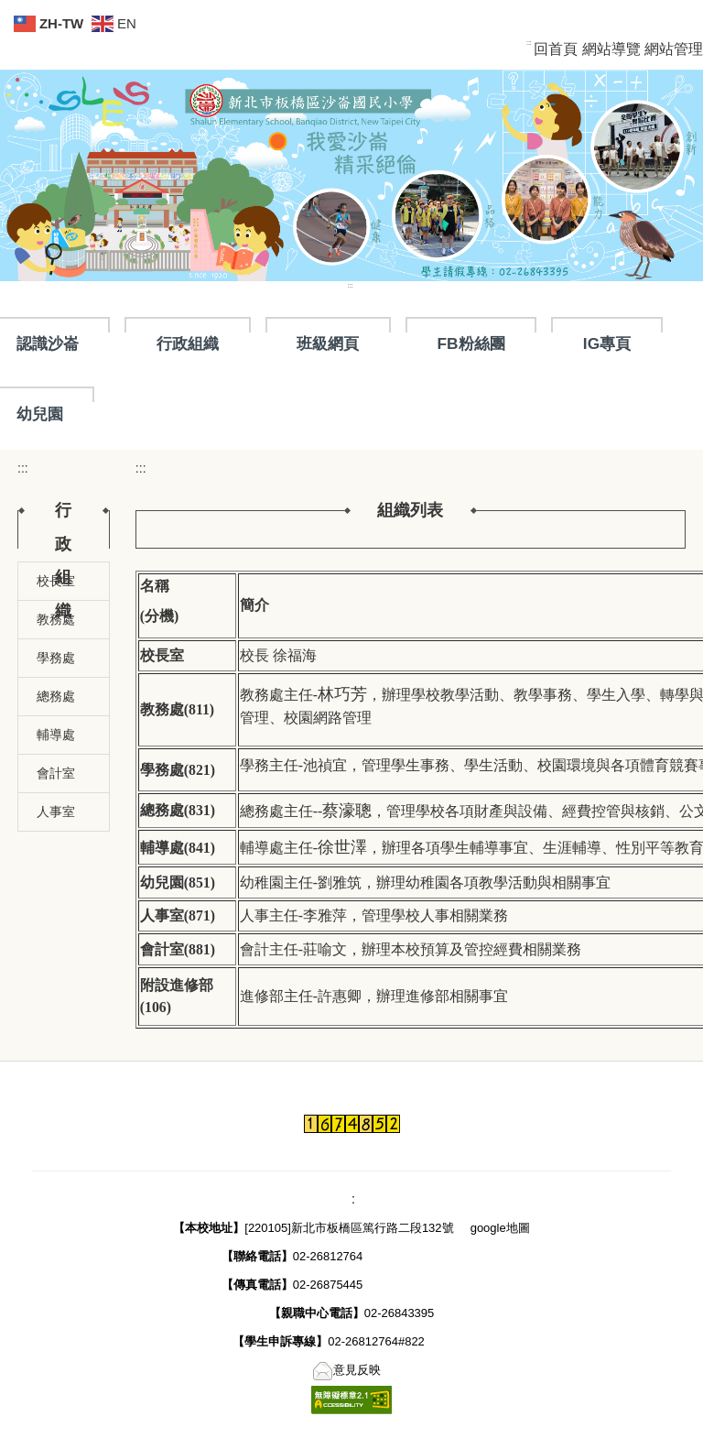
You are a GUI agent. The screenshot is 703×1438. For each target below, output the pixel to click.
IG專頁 (607, 343)
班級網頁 (328, 343)
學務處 (56, 657)
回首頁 (556, 49)
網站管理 (673, 49)
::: (529, 42)
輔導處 (56, 734)
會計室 (56, 773)
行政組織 (188, 343)
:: (349, 1199)
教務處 (56, 619)
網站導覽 (611, 49)
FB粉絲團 (470, 343)
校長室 (56, 580)
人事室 (56, 811)
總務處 (56, 696)
